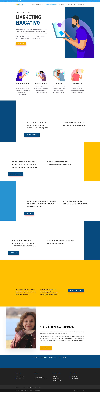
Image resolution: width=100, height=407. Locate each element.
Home (33, 4)
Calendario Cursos (20, 378)
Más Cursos (29, 213)
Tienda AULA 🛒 (62, 4)
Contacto (80, 4)
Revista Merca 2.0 (74, 376)
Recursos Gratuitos (20, 376)
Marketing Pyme (39, 4)
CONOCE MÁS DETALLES (31, 134)
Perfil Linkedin (45, 347)
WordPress (37, 390)
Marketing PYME (56, 378)
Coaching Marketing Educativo (33, 387)
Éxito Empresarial (74, 378)
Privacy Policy (18, 387)
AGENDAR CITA (20, 43)
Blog (75, 4)
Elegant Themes (25, 390)
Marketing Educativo (51, 4)
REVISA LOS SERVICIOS (15, 174)
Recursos (70, 4)
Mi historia (55, 376)
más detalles (13, 252)
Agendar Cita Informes (76, 290)
